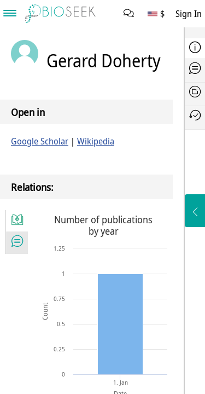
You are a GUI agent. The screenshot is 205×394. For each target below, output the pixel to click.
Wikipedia (95, 141)
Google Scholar (39, 141)
